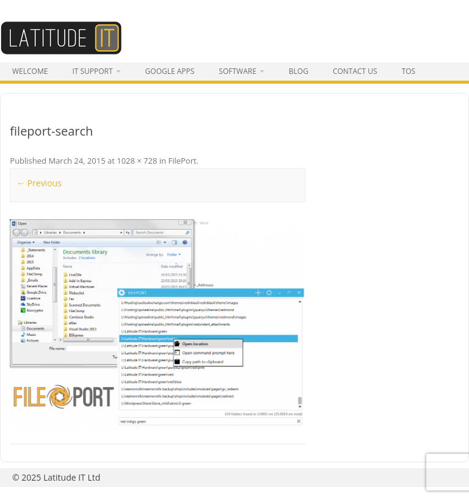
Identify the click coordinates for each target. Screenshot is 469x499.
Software (237, 71)
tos (409, 71)
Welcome (30, 71)
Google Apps (170, 71)
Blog (298, 71)
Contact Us (355, 71)
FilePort (182, 160)
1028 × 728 (137, 160)
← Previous (39, 183)
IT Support (92, 71)
